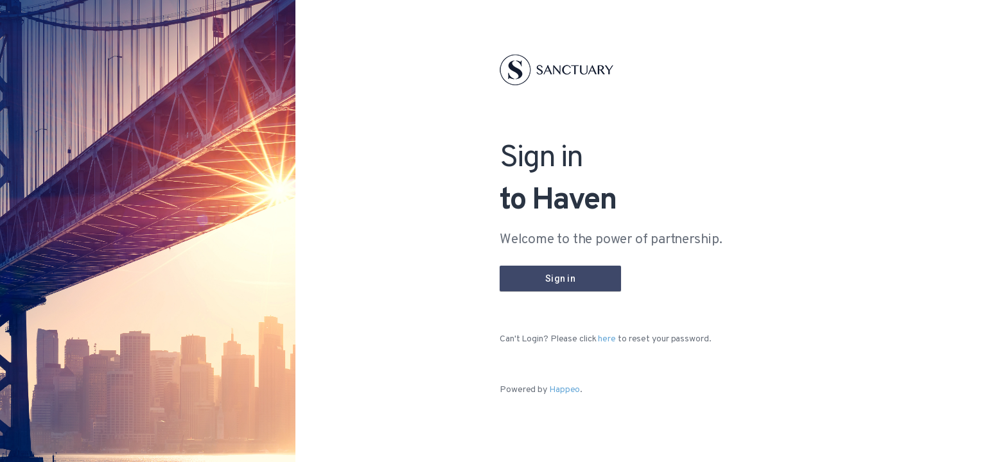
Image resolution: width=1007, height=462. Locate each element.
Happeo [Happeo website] (564, 389)
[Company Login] (560, 278)
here (607, 339)
